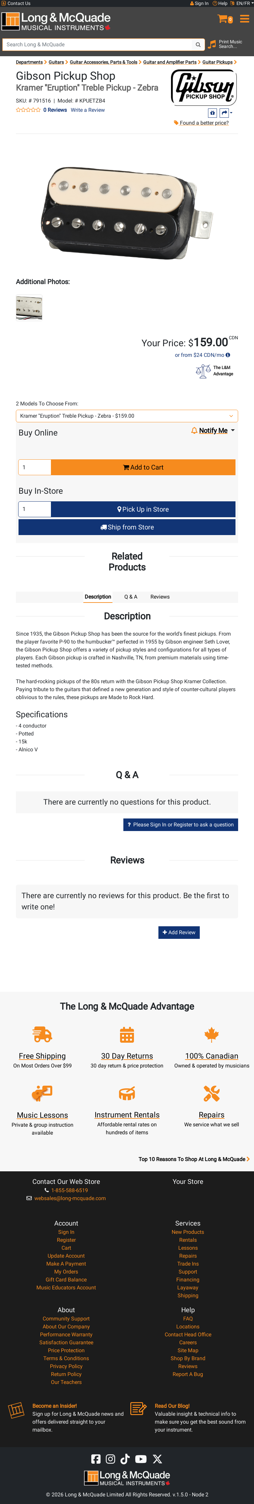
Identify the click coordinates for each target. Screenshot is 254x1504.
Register (66, 1240)
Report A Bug (188, 1374)
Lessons (188, 1248)
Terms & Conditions (66, 1358)
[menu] (243, 15)
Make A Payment (66, 1264)
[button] (222, 15)
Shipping (188, 1295)
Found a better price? (201, 123)
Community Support (66, 1319)
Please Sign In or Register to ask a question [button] (181, 824)
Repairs (188, 1256)
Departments (29, 62)
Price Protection (66, 1350)
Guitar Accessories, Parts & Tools (103, 62)
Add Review (179, 932)
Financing (187, 1279)
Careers (188, 1342)
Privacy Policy (66, 1366)
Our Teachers (66, 1382)
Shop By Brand (188, 1358)
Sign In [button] (199, 3)
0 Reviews (55, 110)
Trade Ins (188, 1264)
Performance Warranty (66, 1334)
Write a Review (88, 110)
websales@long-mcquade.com (66, 1198)
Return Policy (66, 1374)
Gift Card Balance (66, 1279)
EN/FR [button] (240, 3)
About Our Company (66, 1326)
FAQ (188, 1319)
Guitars (56, 62)
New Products (188, 1232)
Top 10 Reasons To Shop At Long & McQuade (194, 1159)
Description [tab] (98, 597)
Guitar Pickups (217, 62)
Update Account (66, 1256)
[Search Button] (198, 44)
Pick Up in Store (143, 509)
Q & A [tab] (130, 597)
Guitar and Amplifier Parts (169, 62)
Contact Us (15, 3)
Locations (187, 1326)
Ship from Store (127, 527)
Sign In (66, 1232)
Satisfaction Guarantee (66, 1342)
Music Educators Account (66, 1287)
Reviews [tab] (160, 597)
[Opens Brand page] (204, 87)
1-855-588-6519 (66, 1190)
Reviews (187, 1366)
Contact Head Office (188, 1334)
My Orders (66, 1272)
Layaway (187, 1287)
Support (188, 1272)
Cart (66, 1248)
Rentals (188, 1240)
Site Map (188, 1350)
